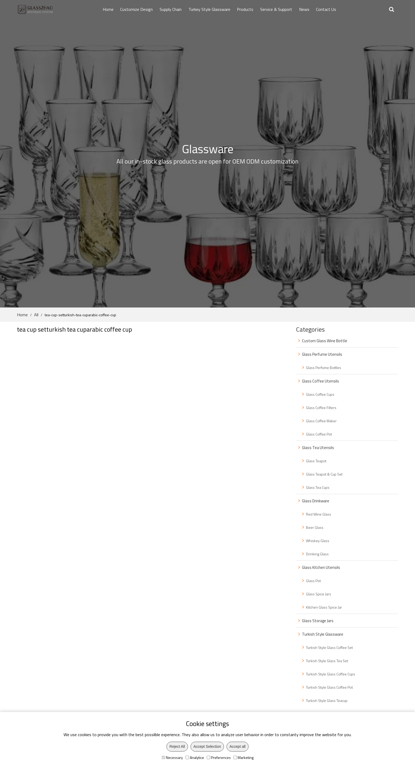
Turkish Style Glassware (322, 634)
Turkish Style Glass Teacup (327, 700)
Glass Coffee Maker (321, 421)
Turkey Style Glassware (209, 9)
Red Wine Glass (318, 514)
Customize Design (136, 9)
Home (108, 9)
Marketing (243, 757)
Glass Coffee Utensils (320, 381)
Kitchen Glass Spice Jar (324, 607)
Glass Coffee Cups (320, 394)
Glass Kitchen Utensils (321, 567)
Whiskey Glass (317, 540)
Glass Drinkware (315, 501)
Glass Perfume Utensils (322, 354)
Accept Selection (207, 746)
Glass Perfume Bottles (323, 367)
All (36, 314)
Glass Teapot (316, 461)
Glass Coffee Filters (321, 407)
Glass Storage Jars (317, 621)
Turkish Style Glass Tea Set (327, 660)
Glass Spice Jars (318, 594)
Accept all (237, 746)
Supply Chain (171, 9)
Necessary (172, 757)
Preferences (219, 757)
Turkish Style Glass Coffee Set (329, 647)
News (304, 9)
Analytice (195, 757)
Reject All (177, 746)
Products (245, 9)
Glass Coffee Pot (319, 434)
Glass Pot (313, 580)
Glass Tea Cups (318, 487)
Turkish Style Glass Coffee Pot (329, 687)
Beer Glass (314, 527)
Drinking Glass (317, 554)
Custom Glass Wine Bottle (324, 341)
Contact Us (326, 9)
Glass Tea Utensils (318, 448)
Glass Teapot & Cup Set (324, 474)
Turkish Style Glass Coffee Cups (330, 674)
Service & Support (276, 9)
